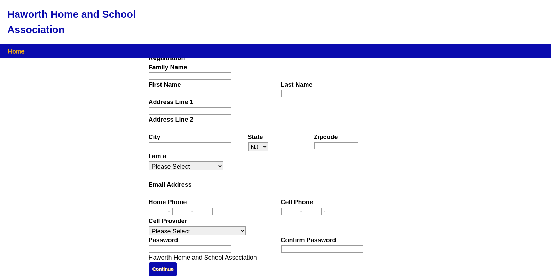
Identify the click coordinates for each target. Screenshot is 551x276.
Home (16, 51)
